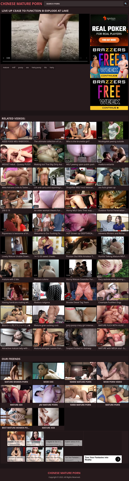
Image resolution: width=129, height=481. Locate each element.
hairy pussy (36, 67)
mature (6, 67)
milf (13, 67)
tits (45, 67)
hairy (52, 67)
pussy (20, 67)
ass (27, 67)
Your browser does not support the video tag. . (45, 39)
